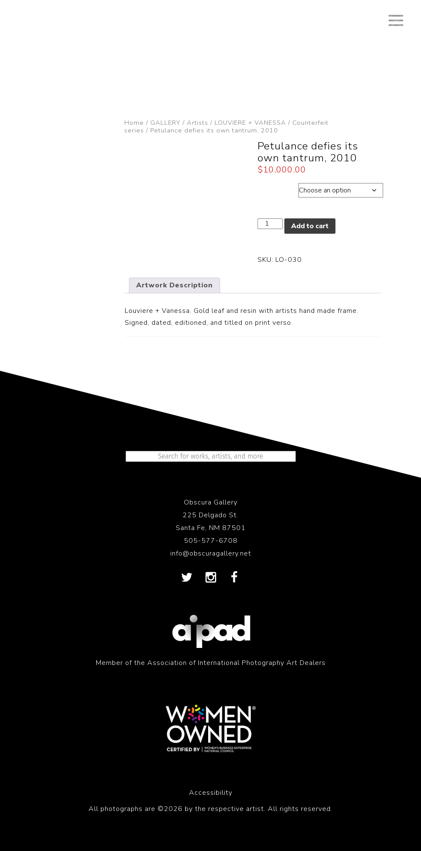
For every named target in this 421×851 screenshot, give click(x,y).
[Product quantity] (270, 223)
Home (134, 122)
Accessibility (210, 792)
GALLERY (165, 122)
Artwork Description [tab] (174, 285)
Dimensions (278, 188)
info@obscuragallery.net (210, 553)
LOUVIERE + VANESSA (250, 122)
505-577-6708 (211, 540)
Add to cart (310, 226)
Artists (197, 122)
